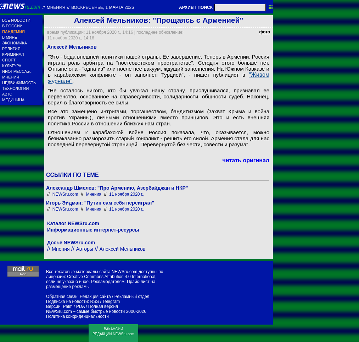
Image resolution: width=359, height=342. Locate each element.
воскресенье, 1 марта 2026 (102, 7)
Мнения (56, 7)
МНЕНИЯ (10, 77)
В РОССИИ (12, 26)
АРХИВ (186, 7)
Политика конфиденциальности (77, 316)
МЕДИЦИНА (13, 100)
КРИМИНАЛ (13, 54)
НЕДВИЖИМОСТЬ (19, 83)
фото (264, 31)
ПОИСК (205, 7)
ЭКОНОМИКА (14, 43)
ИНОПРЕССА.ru (17, 71)
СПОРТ (9, 60)
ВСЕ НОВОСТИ (16, 20)
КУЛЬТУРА (11, 66)
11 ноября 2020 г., (126, 194)
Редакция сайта (95, 296)
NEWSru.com (65, 194)
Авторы (84, 249)
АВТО (7, 94)
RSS (94, 301)
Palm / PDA (73, 306)
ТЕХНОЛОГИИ (15, 88)
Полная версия (103, 306)
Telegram (111, 301)
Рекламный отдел (132, 296)
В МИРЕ (9, 37)
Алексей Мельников (123, 249)
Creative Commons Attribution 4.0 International (111, 276)
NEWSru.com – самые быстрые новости (85, 311)
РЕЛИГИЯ (11, 49)
